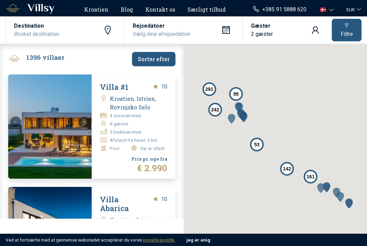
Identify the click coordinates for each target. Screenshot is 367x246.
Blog (127, 9)
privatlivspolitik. (159, 240)
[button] (328, 9)
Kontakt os (160, 9)
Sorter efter (154, 59)
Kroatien (96, 9)
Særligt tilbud (206, 9)
